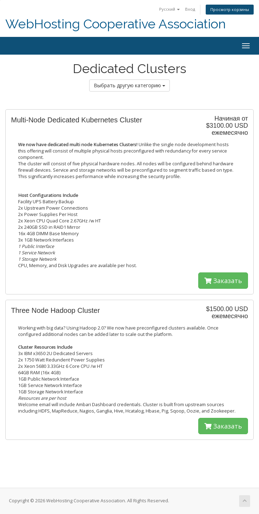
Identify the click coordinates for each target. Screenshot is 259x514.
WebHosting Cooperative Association (115, 24)
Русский (169, 9)
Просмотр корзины (229, 9)
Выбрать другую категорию (129, 85)
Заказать (223, 280)
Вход (190, 9)
